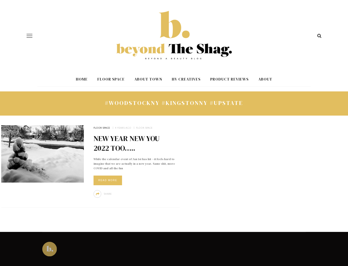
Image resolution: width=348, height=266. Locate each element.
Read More (107, 180)
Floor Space (111, 79)
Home (82, 79)
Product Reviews (229, 79)
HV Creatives (186, 79)
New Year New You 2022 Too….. (127, 143)
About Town (148, 79)
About (265, 79)
